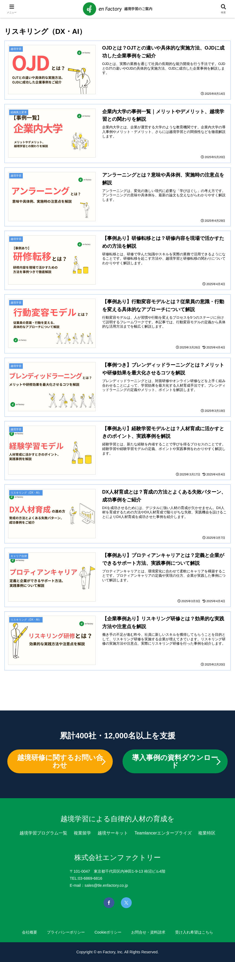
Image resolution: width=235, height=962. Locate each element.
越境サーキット (113, 833)
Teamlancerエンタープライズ (163, 833)
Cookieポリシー (108, 932)
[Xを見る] (126, 902)
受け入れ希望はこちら (194, 932)
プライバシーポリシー (66, 932)
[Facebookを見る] (109, 902)
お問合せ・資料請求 (148, 932)
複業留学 (82, 833)
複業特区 (206, 833)
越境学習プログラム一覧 (43, 833)
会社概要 (29, 932)
